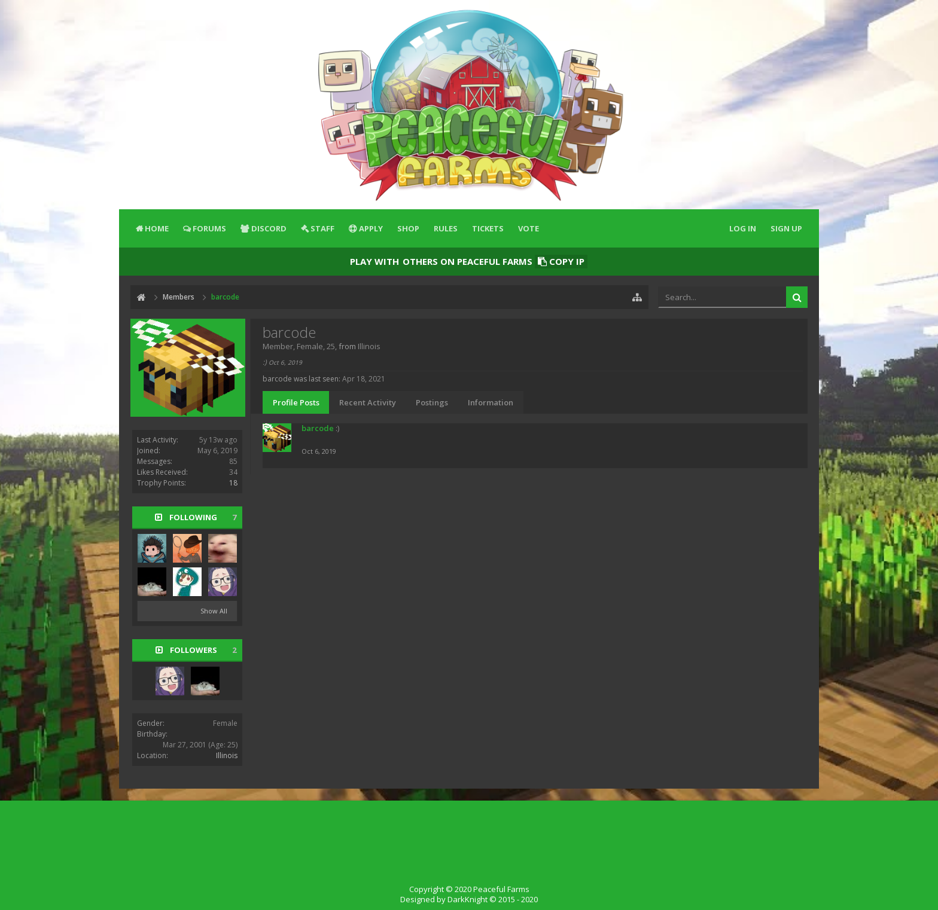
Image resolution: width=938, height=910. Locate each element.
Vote (528, 228)
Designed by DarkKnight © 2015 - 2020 (469, 899)
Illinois (226, 755)
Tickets (488, 228)
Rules (446, 228)
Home (157, 228)
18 (233, 483)
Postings (432, 402)
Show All (213, 610)
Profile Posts (296, 402)
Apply (371, 228)
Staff (322, 228)
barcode (318, 428)
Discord (269, 228)
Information (490, 402)
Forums (209, 228)
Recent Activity (367, 402)
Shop (408, 228)
